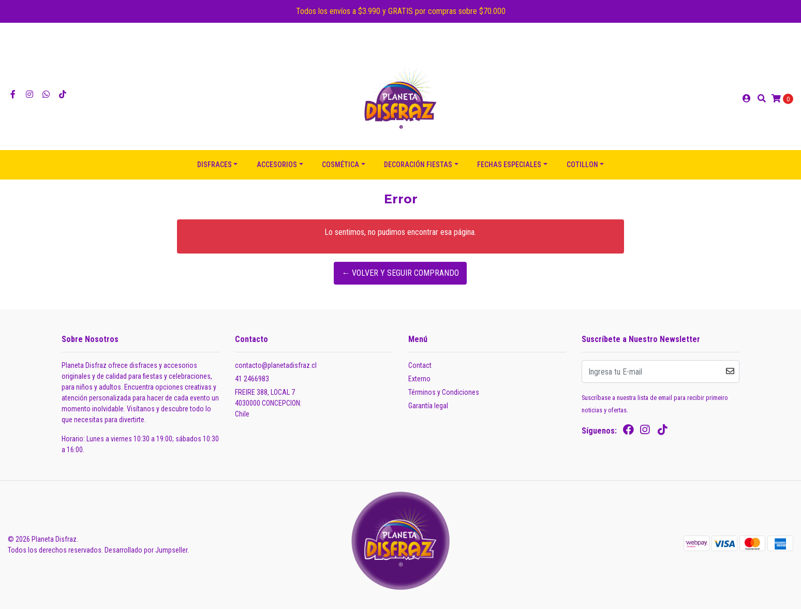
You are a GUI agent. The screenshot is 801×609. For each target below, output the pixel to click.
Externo (419, 379)
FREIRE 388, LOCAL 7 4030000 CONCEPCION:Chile (268, 403)
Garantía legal (428, 406)
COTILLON (582, 164)
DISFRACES (214, 164)
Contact (420, 365)
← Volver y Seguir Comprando (400, 273)
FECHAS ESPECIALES (509, 164)
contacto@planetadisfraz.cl (276, 365)
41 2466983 (252, 379)
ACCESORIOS (277, 164)
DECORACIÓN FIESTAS (418, 164)
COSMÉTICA (340, 164)
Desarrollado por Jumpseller (146, 550)
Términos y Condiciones (443, 392)
